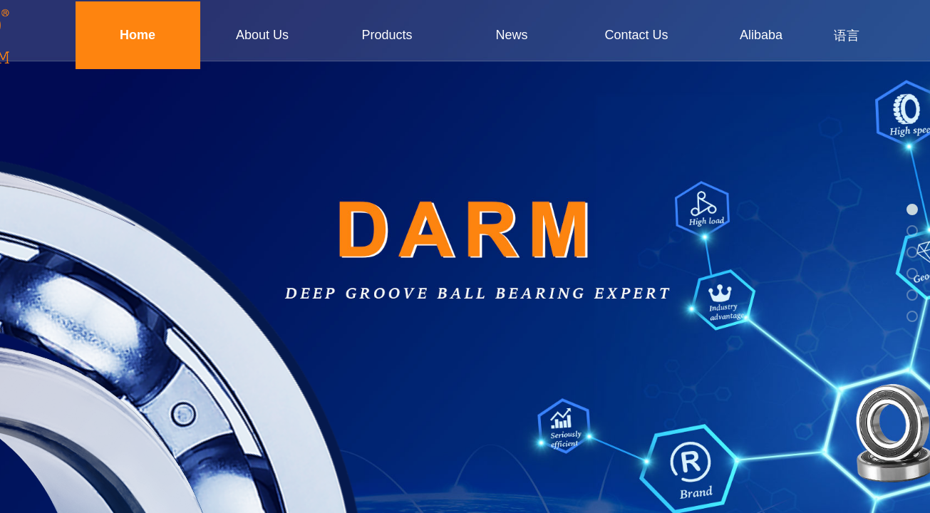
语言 (846, 35)
